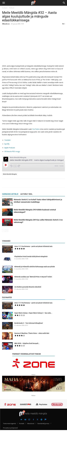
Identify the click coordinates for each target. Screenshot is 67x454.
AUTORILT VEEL (26, 194)
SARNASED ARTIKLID (10, 194)
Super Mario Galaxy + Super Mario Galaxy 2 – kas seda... (33, 313)
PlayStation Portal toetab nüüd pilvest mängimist (31, 256)
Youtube (7, 140)
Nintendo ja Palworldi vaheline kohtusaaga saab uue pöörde (34, 266)
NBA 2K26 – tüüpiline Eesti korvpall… (26, 343)
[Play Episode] (5, 165)
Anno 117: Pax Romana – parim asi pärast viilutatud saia (33, 246)
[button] (3, 3)
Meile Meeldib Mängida (10, 174)
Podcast (11, 8)
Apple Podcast (9, 148)
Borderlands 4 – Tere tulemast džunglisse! (28, 323)
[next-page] (7, 230)
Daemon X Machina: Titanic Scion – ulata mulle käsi (31, 333)
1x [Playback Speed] (15, 166)
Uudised (4, 8)
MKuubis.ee (6, 24)
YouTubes (36, 129)
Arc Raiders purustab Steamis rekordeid (27, 287)
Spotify (6, 144)
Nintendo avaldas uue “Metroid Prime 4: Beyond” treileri (33, 277)
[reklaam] (33, 365)
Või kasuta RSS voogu (12, 151)
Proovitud (5, 204)
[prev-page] (3, 230)
